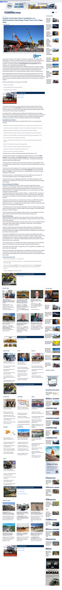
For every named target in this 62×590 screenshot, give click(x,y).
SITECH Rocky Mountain (22, 493)
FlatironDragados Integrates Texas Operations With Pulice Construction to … (38, 444)
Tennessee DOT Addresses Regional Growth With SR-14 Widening (48, 433)
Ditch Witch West (20, 95)
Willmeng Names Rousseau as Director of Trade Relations (23, 379)
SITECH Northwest (21, 491)
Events (4, 458)
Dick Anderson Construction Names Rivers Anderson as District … (23, 375)
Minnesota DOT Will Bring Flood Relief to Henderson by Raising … (48, 553)
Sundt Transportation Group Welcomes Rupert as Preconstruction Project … (22, 363)
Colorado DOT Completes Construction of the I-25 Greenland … (24, 417)
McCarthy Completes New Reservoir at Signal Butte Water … (37, 377)
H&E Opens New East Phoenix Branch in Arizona (37, 449)
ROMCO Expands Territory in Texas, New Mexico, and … (37, 456)
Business (33, 427)
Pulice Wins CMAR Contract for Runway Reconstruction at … (23, 454)
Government (20, 396)
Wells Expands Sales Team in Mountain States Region (23, 371)
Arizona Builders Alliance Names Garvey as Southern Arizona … (9, 381)
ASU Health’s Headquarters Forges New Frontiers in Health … (23, 446)
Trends (32, 396)
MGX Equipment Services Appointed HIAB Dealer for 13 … (9, 438)
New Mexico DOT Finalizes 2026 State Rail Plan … (37, 370)
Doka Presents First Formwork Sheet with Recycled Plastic (48, 342)
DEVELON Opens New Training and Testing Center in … (8, 446)
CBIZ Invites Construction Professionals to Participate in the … (38, 413)
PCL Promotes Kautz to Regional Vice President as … (9, 367)
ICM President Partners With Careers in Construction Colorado (9, 416)
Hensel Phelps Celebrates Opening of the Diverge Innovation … (38, 417)
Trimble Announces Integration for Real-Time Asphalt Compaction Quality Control (48, 43)
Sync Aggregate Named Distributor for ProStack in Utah (9, 362)
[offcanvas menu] (57, 12)
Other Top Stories (6, 500)
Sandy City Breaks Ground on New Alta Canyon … (9, 478)
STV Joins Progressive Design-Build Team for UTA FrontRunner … (38, 367)
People (18, 350)
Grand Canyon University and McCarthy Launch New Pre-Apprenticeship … (37, 421)
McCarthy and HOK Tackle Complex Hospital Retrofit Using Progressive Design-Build (49, 403)
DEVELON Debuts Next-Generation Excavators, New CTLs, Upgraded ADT (49, 66)
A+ (54, 12)
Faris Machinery (20, 97)
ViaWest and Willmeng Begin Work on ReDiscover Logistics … (9, 474)
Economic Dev (20, 427)
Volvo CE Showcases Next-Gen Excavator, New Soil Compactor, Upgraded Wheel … (49, 52)
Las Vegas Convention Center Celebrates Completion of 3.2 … (23, 443)
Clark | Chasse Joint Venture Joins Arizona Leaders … (37, 362)
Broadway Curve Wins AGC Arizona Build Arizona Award (8, 413)
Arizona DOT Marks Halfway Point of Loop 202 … (24, 425)
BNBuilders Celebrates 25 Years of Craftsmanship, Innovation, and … (38, 425)
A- (51, 12)
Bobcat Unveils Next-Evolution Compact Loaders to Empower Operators (49, 27)
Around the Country (50, 370)
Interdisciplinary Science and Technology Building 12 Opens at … (23, 450)
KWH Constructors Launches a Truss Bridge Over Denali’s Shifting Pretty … (49, 534)
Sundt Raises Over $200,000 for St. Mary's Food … (37, 408)
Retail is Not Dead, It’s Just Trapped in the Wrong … (49, 393)
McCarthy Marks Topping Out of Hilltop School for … (9, 370)
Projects (33, 350)
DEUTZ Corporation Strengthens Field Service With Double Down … (9, 449)
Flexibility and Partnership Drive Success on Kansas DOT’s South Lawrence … (49, 504)
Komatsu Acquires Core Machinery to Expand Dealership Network (37, 452)
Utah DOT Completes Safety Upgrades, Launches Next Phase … (23, 409)
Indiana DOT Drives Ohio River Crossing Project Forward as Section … (49, 413)
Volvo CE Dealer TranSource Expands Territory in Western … (8, 453)
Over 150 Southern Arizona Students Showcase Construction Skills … (9, 377)
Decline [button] (1, 1)
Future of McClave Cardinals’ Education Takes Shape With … (23, 438)
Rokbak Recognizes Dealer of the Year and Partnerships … (9, 408)
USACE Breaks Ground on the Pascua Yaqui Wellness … (8, 481)
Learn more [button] (28, 0)
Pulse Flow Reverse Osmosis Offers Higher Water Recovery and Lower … (49, 514)
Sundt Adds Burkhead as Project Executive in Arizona (9, 373)
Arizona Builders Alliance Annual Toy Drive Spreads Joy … (9, 419)
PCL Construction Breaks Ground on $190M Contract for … (9, 484)
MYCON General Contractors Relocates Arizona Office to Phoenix (37, 439)
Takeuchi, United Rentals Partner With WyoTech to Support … (9, 443)
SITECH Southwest (21, 489)
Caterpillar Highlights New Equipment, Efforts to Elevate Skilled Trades (49, 34)
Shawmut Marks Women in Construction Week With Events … (9, 470)
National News (49, 16)
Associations (6, 396)
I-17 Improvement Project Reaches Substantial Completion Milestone (24, 422)
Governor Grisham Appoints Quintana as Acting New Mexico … (24, 368)
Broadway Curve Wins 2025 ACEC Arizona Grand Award (9, 422)
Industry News (6, 288)
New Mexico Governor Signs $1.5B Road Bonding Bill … (23, 414)
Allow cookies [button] (5, 1)
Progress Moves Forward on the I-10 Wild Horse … (38, 373)
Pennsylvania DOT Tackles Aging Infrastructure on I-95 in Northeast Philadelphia (49, 423)
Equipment (5, 427)
